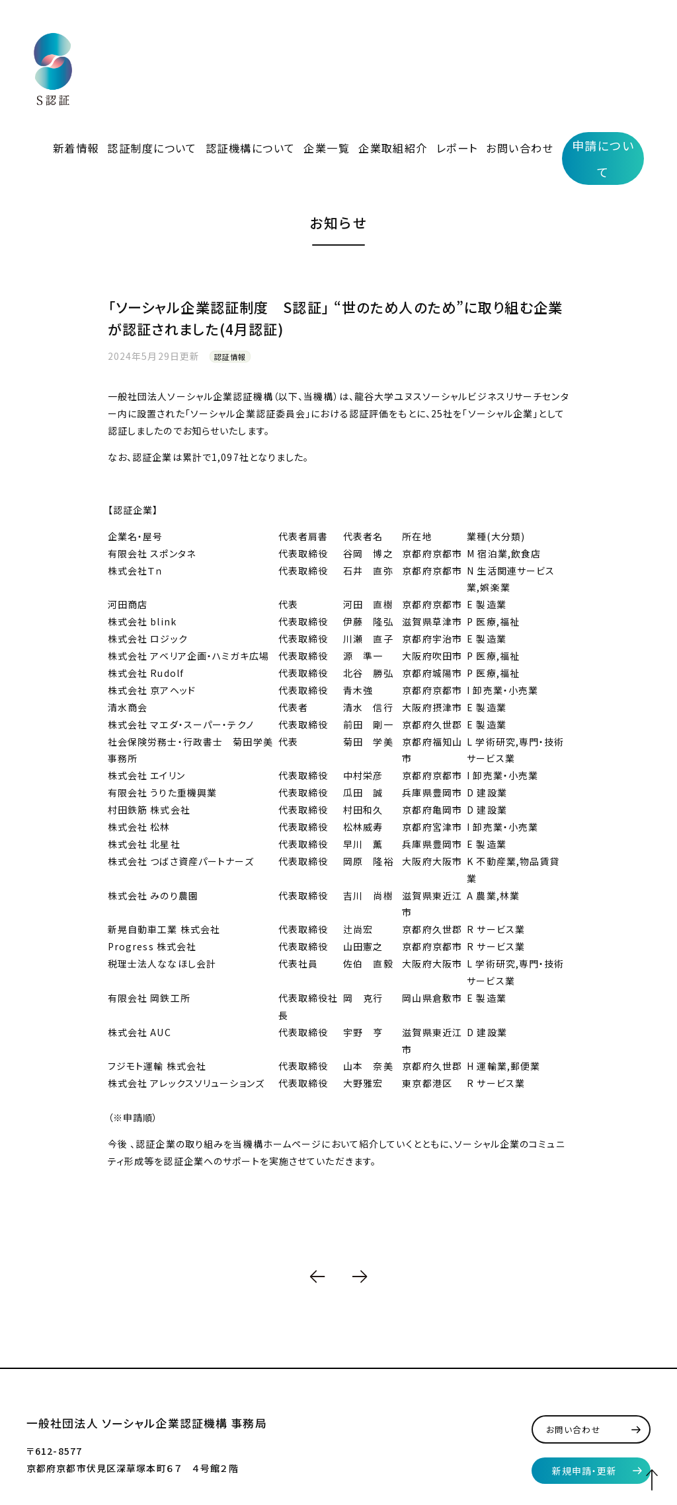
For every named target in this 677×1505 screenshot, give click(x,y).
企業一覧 (370, 45)
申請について (603, 46)
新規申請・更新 (584, 1398)
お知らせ (338, 150)
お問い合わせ (527, 45)
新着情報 (168, 45)
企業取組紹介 (425, 45)
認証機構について (309, 45)
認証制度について (230, 45)
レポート (476, 45)
